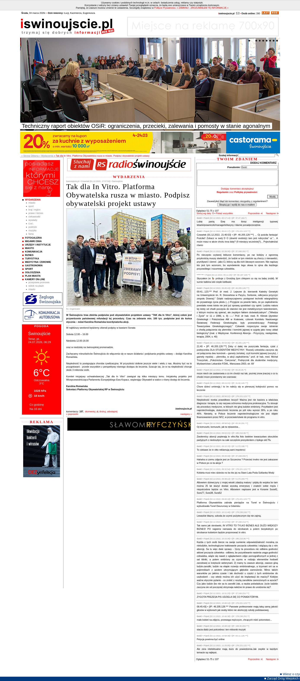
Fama (31, 234)
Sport (31, 206)
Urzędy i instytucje (38, 244)
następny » (186, 414)
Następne (271, 213)
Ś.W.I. (31, 223)
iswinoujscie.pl (183, 408)
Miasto (32, 202)
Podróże (33, 227)
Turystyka (32, 258)
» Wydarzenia (46, 155)
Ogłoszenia (32, 272)
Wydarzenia (33, 199)
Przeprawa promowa (39, 282)
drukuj (102, 411)
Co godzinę (37, 404)
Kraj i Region (35, 209)
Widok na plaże (36, 285)
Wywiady (33, 220)
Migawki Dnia (33, 241)
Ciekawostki (34, 216)
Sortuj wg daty (204, 213)
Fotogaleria (33, 237)
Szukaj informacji (228, 155)
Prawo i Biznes (36, 213)
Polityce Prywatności (164, 7)
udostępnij (112, 411)
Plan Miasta (33, 276)
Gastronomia (34, 265)
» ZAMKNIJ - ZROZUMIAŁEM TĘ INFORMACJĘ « (203, 7)
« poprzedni (72, 414)
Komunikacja (33, 251)
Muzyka (33, 230)
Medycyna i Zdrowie (38, 262)
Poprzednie (254, 213)
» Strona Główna (30, 155)
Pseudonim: (234, 167)
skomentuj (90, 411)
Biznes (29, 255)
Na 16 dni (36, 409)
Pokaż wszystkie (224, 213)
